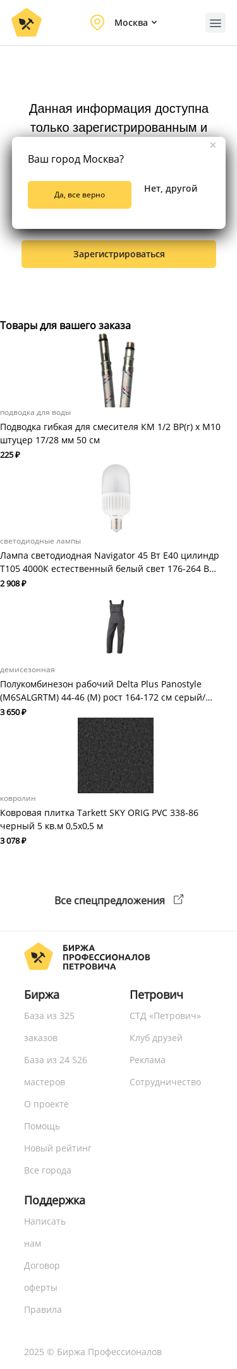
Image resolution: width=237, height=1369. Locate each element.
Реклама (148, 1060)
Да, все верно (79, 194)
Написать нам (45, 1232)
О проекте (46, 1104)
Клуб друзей (156, 1038)
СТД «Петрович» (165, 1016)
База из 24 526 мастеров (55, 1071)
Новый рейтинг (58, 1148)
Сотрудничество (165, 1082)
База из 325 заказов (49, 1027)
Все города (47, 1170)
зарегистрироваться (119, 254)
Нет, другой (170, 188)
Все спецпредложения (118, 900)
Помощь (42, 1126)
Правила (43, 1309)
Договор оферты (42, 1276)
